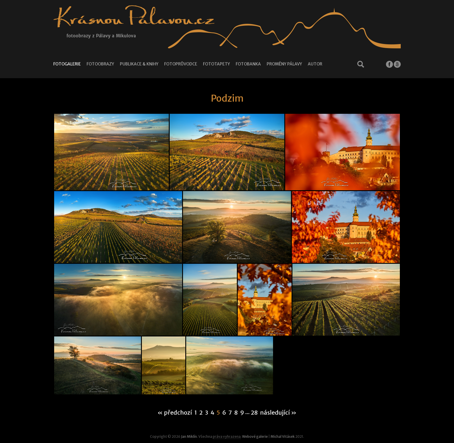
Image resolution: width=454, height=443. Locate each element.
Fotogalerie (67, 64)
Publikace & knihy (139, 64)
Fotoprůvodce (180, 64)
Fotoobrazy (100, 64)
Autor (315, 64)
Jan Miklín (189, 436)
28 (254, 412)
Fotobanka (248, 64)
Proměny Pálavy (284, 64)
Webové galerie (255, 436)
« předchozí (175, 412)
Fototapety (216, 64)
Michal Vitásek (282, 436)
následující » (278, 412)
